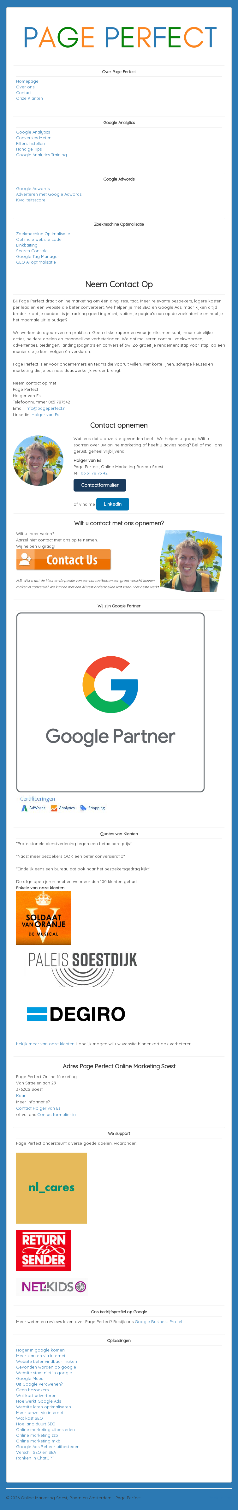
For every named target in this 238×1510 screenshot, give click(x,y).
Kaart (21, 1095)
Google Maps (29, 1378)
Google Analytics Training (41, 154)
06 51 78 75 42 (94, 472)
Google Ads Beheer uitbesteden (48, 1446)
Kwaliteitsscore (30, 199)
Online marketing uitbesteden (45, 1429)
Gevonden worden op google (46, 1367)
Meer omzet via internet (39, 1412)
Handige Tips (29, 149)
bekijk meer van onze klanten (45, 1043)
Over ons (25, 86)
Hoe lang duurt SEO (36, 1423)
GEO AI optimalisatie (36, 262)
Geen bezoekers (32, 1389)
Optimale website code (39, 239)
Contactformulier (100, 485)
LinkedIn (113, 504)
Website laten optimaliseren (43, 1406)
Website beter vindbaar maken (46, 1361)
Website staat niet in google (44, 1372)
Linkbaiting (27, 245)
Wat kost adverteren (36, 1395)
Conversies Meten (33, 137)
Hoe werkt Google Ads (38, 1401)
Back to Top (220, 1497)
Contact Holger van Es (38, 1108)
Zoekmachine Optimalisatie (43, 233)
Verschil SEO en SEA (36, 1452)
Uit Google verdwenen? (39, 1384)
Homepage (27, 81)
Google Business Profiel (158, 1321)
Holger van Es (45, 414)
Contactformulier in (56, 1114)
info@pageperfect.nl (46, 408)
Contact (24, 92)
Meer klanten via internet (40, 1355)
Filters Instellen (30, 143)
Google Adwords (33, 188)
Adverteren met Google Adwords (48, 194)
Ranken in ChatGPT (35, 1457)
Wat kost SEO (29, 1418)
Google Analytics (33, 131)
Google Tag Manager (37, 256)
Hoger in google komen (40, 1349)
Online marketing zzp (37, 1435)
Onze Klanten (29, 98)
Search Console (32, 250)
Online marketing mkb (38, 1440)
